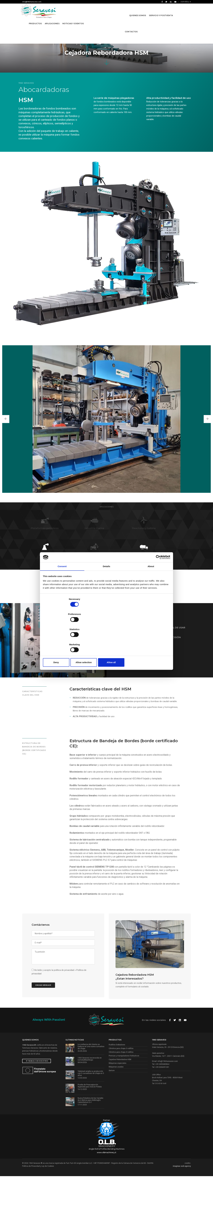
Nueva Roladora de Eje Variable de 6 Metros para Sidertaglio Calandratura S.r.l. (90, 1146)
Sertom (112, 1117)
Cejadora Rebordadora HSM (120, 1106)
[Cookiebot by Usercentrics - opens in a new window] (157, 580)
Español (185, 2)
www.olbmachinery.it (106, 1197)
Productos (35, 20)
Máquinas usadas (116, 1113)
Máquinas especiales (117, 1109)
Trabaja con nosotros (37, 1107)
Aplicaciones (52, 20)
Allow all (149, 640)
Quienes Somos (137, 11)
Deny (64, 640)
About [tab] (151, 590)
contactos (130, 28)
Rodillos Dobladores (117, 1091)
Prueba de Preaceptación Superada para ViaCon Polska (90, 1132)
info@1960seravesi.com (31, 2)
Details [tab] (106, 590)
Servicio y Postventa (160, 11)
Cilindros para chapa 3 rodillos (121, 1095)
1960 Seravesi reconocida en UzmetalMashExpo (90, 1105)
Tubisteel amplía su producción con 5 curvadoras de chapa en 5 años (91, 1119)
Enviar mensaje (46, 1025)
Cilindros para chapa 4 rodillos (121, 1098)
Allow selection (106, 640)
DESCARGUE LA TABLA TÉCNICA (142, 679)
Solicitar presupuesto (181, 679)
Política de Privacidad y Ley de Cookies (38, 1211)
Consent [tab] (62, 590)
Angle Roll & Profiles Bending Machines (106, 1194)
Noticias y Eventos (73, 20)
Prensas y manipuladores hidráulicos (124, 1102)
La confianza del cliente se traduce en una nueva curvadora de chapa (91, 1093)
